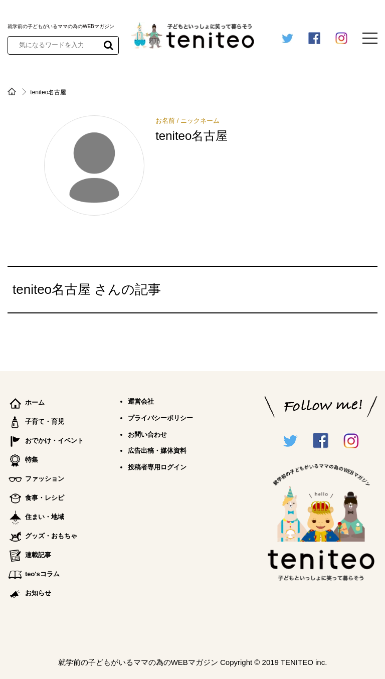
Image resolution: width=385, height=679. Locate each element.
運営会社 (141, 401)
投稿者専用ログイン (157, 467)
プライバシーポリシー (160, 418)
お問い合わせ (147, 434)
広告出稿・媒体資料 (157, 450)
